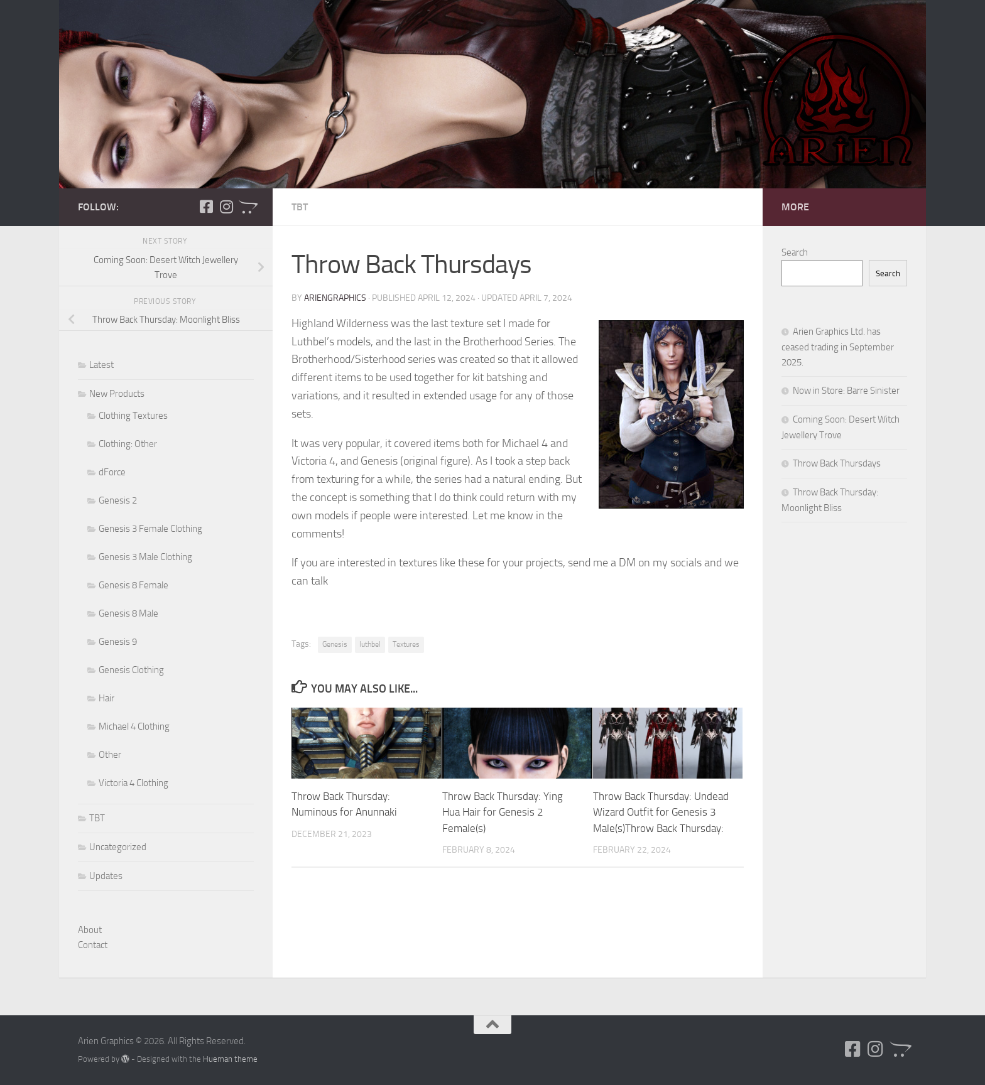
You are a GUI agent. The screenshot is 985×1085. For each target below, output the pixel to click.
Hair (106, 698)
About (90, 930)
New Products (116, 393)
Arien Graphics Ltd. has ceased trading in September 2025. (837, 347)
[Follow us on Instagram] (226, 206)
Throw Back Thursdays (837, 463)
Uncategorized (117, 847)
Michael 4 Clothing (134, 726)
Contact (92, 945)
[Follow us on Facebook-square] (206, 206)
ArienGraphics (335, 298)
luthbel (370, 644)
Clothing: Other (128, 444)
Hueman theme (230, 1059)
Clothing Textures (133, 415)
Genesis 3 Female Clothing (150, 528)
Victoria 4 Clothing (133, 783)
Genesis (334, 644)
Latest (101, 364)
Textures (406, 644)
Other (110, 754)
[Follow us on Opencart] (246, 206)
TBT (299, 207)
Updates (105, 876)
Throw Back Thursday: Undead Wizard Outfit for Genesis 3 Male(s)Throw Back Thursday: (661, 812)
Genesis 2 (118, 500)
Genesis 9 (118, 641)
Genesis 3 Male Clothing (145, 557)
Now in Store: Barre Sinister (846, 390)
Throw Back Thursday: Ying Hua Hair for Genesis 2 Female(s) (502, 812)
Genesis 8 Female (133, 585)
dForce (112, 472)
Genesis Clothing (131, 670)
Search (794, 252)
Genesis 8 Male (128, 613)
